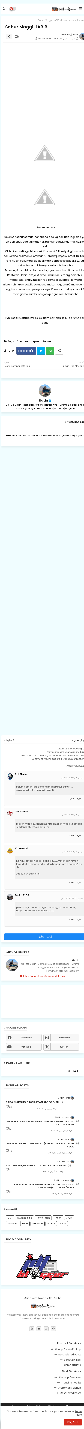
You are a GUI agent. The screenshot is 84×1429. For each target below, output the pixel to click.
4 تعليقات (9, 740)
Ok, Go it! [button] (72, 1422)
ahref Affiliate (72, 1365)
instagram (63, 1037)
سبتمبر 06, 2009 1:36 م (72, 851)
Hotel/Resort (42, 1217)
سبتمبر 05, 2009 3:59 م (72, 814)
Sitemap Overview (69, 1377)
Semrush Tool (72, 1360)
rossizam (20, 811)
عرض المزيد (78, 421)
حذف (71, 798)
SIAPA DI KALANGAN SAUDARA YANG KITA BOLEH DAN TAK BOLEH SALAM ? (39, 1123)
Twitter (40, 351)
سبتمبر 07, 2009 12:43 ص (71, 898)
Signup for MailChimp (67, 1349)
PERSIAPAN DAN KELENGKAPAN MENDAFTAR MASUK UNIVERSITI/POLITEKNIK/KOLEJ (43, 1186)
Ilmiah (57, 1217)
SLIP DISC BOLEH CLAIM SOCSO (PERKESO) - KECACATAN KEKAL (39, 1145)
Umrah (50, 1223)
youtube (26, 1046)
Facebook (23, 350)
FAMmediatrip (24, 1217)
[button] (3, 8)
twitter (63, 1046)
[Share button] (59, 351)
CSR (9, 1217)
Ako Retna (21, 895)
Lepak (35, 341)
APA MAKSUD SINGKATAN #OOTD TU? (32, 1102)
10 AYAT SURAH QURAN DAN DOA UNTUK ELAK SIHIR (35, 1165)
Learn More (78, 1413)
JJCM (69, 1217)
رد (77, 798)
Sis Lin (42, 400)
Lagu (24, 1223)
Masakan (37, 1223)
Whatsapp (50, 351)
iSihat (62, 1223)
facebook (25, 1037)
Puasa (64, 20)
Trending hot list (70, 1382)
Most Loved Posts (69, 1393)
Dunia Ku (21, 341)
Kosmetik (12, 1223)
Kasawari (21, 848)
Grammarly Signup (68, 1387)
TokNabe (20, 774)
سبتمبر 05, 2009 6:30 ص (71, 777)
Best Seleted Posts (69, 1354)
